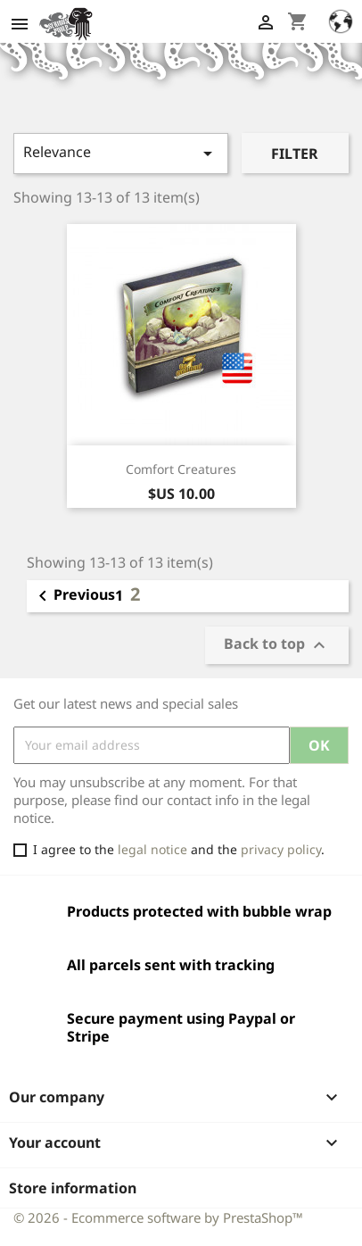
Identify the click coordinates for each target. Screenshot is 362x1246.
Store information (72, 1188)
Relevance (120, 153)
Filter (294, 153)
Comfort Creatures (181, 469)
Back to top (277, 645)
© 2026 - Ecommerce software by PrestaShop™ (158, 1217)
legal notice (152, 849)
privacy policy (281, 849)
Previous (73, 596)
